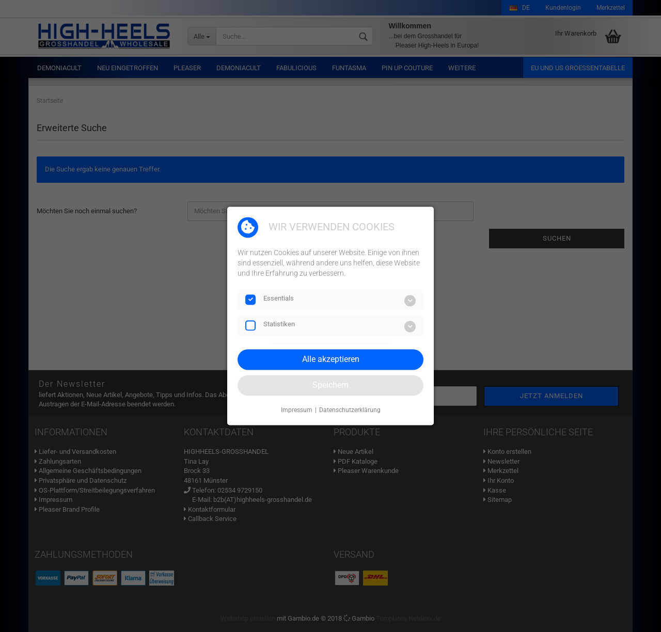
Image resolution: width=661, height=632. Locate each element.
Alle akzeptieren (330, 359)
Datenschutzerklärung (350, 410)
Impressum (296, 410)
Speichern (330, 385)
